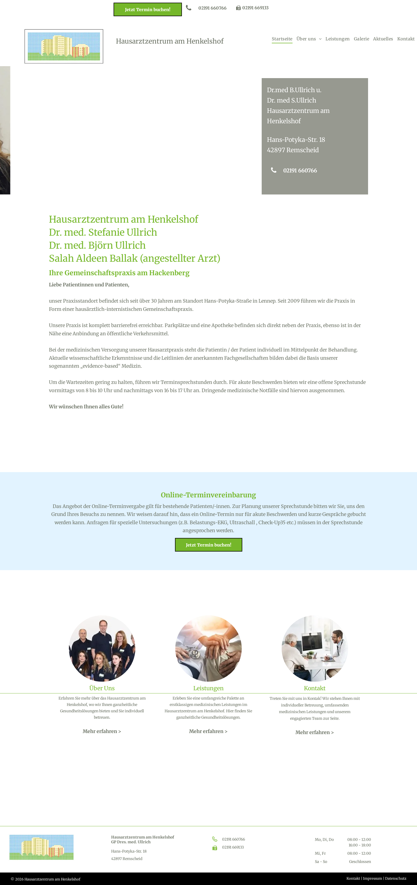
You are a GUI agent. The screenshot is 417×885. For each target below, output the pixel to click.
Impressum (372, 878)
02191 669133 (255, 7)
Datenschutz (395, 878)
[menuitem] (282, 38)
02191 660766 (233, 839)
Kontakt (353, 878)
